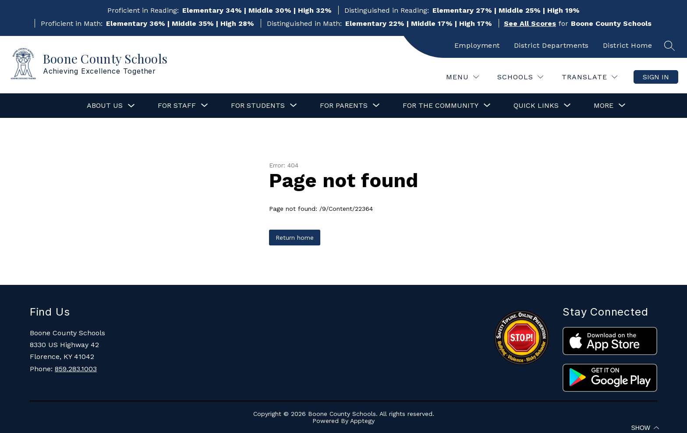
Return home (295, 237)
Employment (477, 45)
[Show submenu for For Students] (258, 105)
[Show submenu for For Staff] (177, 105)
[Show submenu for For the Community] (440, 105)
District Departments (551, 45)
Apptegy (362, 420)
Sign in (656, 77)
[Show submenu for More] (603, 105)
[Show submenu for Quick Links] (536, 105)
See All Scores (530, 23)
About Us (105, 105)
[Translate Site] (590, 76)
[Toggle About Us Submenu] (131, 106)
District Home (627, 45)
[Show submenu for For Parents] (344, 105)
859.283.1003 (76, 369)
